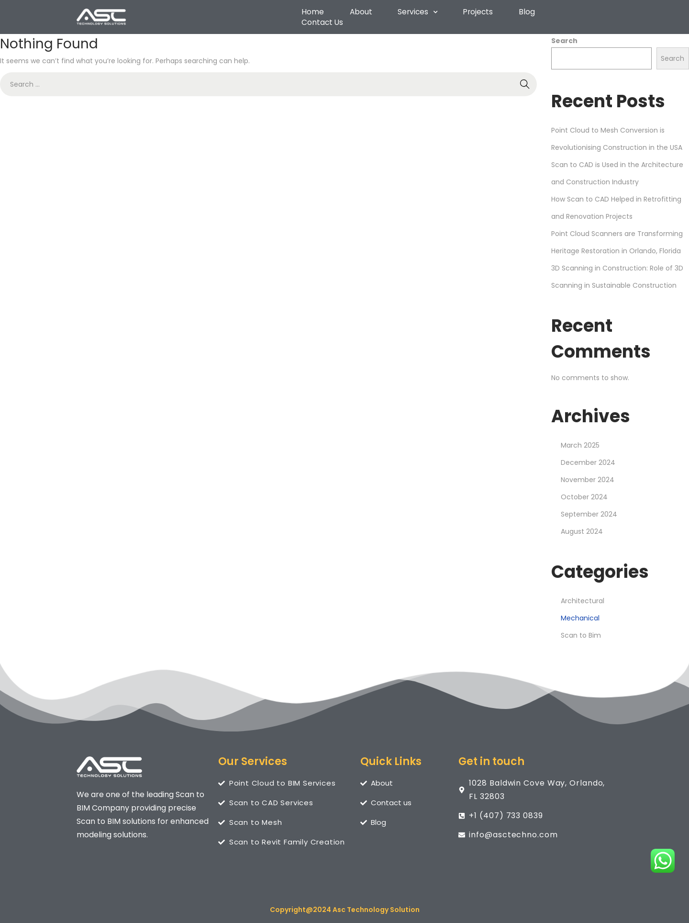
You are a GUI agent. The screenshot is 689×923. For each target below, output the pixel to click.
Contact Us (575, 15)
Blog (521, 15)
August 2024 (582, 527)
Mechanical (580, 614)
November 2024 (587, 475)
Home (311, 15)
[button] (414, 15)
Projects (473, 15)
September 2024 (589, 510)
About (358, 15)
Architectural (582, 596)
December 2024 (588, 458)
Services (414, 15)
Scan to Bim (581, 631)
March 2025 (580, 441)
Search (564, 36)
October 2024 (584, 492)
